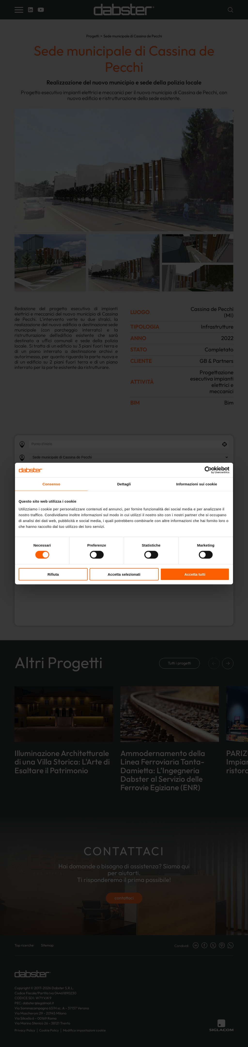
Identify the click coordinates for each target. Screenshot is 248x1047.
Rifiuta (53, 574)
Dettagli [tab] (124, 484)
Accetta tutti (194, 574)
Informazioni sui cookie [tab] (196, 484)
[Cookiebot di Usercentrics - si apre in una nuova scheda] (208, 470)
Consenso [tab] (51, 484)
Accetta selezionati (124, 574)
